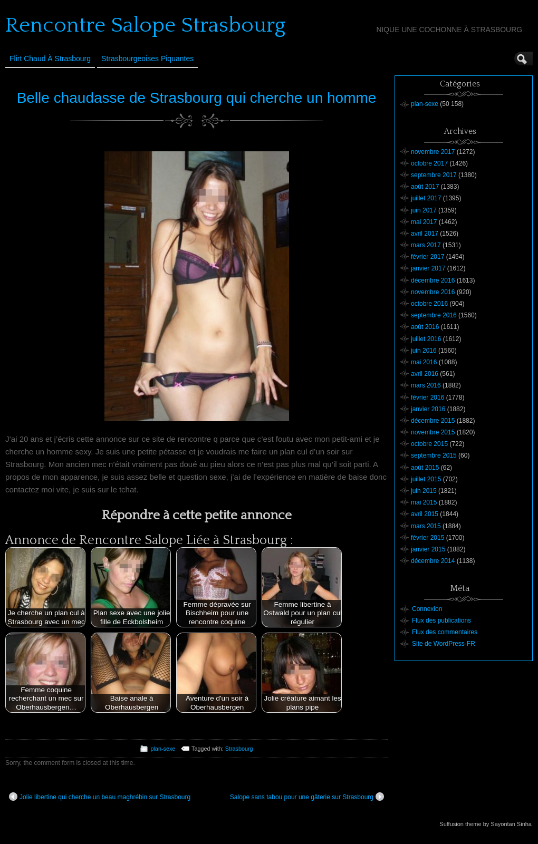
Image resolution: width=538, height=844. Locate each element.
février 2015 (427, 537)
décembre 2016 (433, 280)
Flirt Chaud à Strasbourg (50, 58)
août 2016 (425, 327)
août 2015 (425, 467)
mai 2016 (424, 362)
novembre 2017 (433, 152)
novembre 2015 (433, 432)
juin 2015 (424, 490)
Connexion (427, 609)
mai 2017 (424, 222)
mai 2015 (424, 502)
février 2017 (427, 256)
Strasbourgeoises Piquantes (147, 58)
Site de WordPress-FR (443, 643)
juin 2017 (424, 210)
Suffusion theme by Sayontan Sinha (485, 824)
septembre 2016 (434, 315)
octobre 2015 (429, 444)
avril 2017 (424, 233)
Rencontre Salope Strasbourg (145, 25)
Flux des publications (441, 620)
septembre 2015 (434, 455)
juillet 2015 (426, 479)
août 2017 (425, 186)
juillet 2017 (426, 198)
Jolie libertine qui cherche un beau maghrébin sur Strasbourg (99, 796)
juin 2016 (424, 350)
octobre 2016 (429, 303)
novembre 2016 (433, 292)
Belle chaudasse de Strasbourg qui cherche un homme (197, 98)
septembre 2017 (434, 175)
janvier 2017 (428, 268)
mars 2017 (426, 245)
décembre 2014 (433, 561)
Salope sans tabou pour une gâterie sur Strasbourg (307, 796)
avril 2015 (424, 514)
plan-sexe (162, 748)
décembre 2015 (433, 420)
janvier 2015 (428, 549)
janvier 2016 (428, 409)
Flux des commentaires (444, 632)
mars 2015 (426, 526)
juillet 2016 (426, 339)
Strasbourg (239, 748)
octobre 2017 (429, 163)
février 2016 (427, 397)
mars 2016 (426, 385)
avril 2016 (424, 373)
